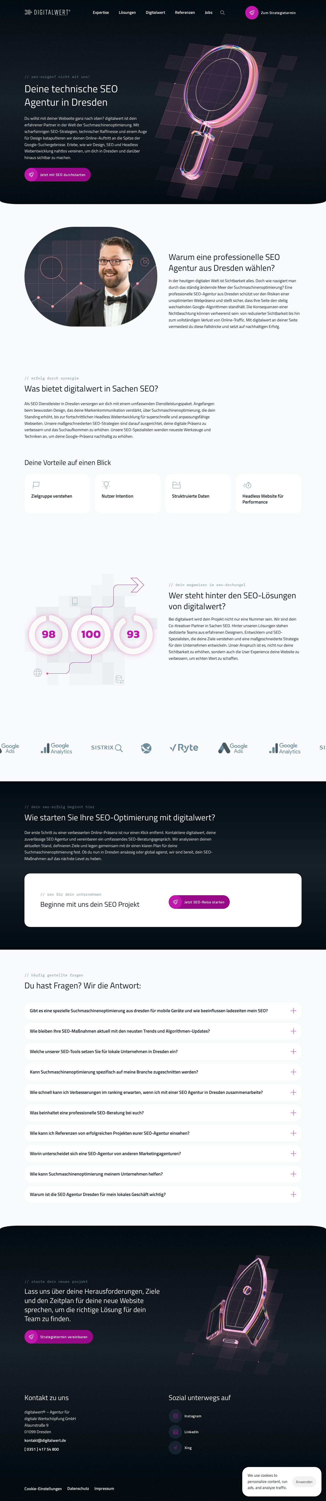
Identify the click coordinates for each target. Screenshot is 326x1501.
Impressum (104, 1488)
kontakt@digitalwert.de (45, 1440)
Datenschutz (78, 1488)
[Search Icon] (222, 12)
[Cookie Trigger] (43, 1488)
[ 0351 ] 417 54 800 (41, 1449)
